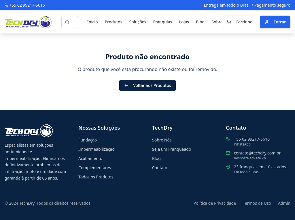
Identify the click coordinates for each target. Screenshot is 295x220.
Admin (284, 203)
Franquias (162, 22)
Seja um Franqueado (171, 149)
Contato (159, 167)
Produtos (113, 22)
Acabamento (90, 158)
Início (92, 22)
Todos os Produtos (95, 177)
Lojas (184, 22)
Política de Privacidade (215, 203)
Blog (200, 22)
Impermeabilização (96, 149)
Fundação (87, 140)
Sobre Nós (162, 140)
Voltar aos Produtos (147, 85)
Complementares (94, 167)
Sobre (217, 22)
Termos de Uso (257, 203)
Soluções (137, 22)
